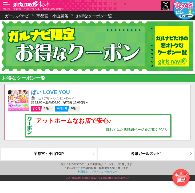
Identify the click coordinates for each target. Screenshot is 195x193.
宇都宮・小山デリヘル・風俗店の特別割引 (38, 9)
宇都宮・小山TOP (49, 153)
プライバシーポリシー (104, 171)
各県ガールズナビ (146, 153)
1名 (40, 108)
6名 (65, 108)
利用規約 (83, 171)
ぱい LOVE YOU (50, 92)
